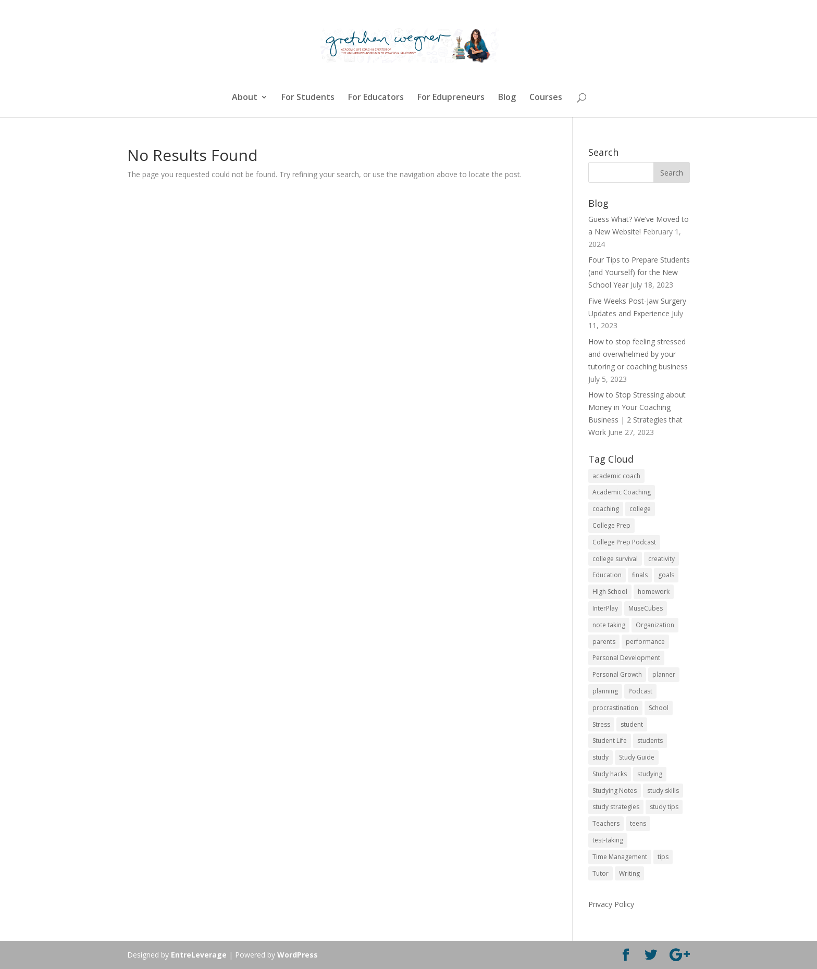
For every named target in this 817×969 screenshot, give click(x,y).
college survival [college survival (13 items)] (615, 558)
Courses (545, 98)
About (244, 98)
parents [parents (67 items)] (603, 641)
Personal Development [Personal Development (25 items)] (626, 657)
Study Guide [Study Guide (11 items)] (636, 757)
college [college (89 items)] (640, 508)
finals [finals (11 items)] (640, 574)
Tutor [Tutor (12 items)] (600, 873)
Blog (507, 98)
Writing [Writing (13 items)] (629, 873)
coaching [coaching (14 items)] (605, 508)
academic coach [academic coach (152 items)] (616, 475)
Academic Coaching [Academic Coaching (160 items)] (621, 492)
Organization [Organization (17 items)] (655, 624)
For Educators (376, 98)
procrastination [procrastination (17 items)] (615, 707)
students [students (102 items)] (650, 740)
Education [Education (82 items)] (607, 574)
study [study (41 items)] (600, 757)
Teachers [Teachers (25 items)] (606, 823)
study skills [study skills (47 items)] (663, 790)
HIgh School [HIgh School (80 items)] (609, 591)
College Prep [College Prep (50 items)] (611, 525)
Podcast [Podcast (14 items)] (640, 691)
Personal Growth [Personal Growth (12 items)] (617, 674)
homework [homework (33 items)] (654, 591)
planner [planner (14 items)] (663, 674)
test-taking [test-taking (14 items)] (607, 840)
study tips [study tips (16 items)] (664, 806)
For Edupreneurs (451, 98)
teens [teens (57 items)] (638, 823)
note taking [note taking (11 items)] (608, 624)
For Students (308, 98)
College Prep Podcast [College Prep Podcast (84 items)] (624, 542)
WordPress (297, 955)
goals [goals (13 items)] (666, 574)
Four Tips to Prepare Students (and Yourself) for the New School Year (639, 272)
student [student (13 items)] (632, 724)
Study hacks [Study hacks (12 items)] (609, 773)
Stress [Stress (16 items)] (601, 724)
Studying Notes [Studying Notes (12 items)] (614, 790)
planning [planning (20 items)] (605, 691)
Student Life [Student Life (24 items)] (609, 740)
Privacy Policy (611, 904)
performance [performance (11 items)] (645, 641)
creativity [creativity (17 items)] (661, 558)
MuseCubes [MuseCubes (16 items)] (645, 608)
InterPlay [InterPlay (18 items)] (605, 608)
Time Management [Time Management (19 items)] (619, 856)
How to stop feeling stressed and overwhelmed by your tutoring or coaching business (638, 354)
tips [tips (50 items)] (663, 856)
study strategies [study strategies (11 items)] (615, 806)
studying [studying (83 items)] (649, 773)
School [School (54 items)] (659, 707)
